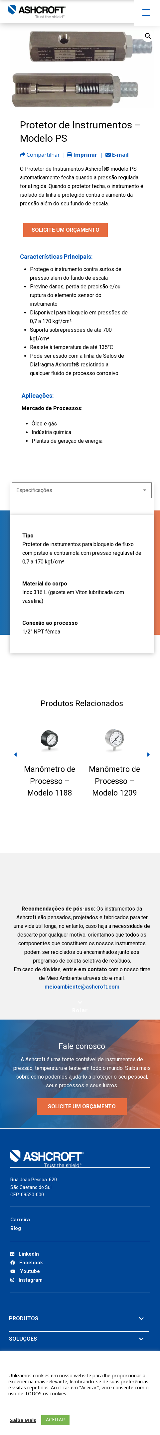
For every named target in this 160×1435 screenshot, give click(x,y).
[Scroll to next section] (80, 1007)
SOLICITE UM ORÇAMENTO (65, 230)
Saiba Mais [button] (23, 1420)
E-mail (117, 154)
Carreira (20, 1220)
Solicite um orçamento (82, 1106)
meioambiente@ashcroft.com (82, 987)
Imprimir (82, 154)
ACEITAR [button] (55, 1419)
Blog (15, 1228)
